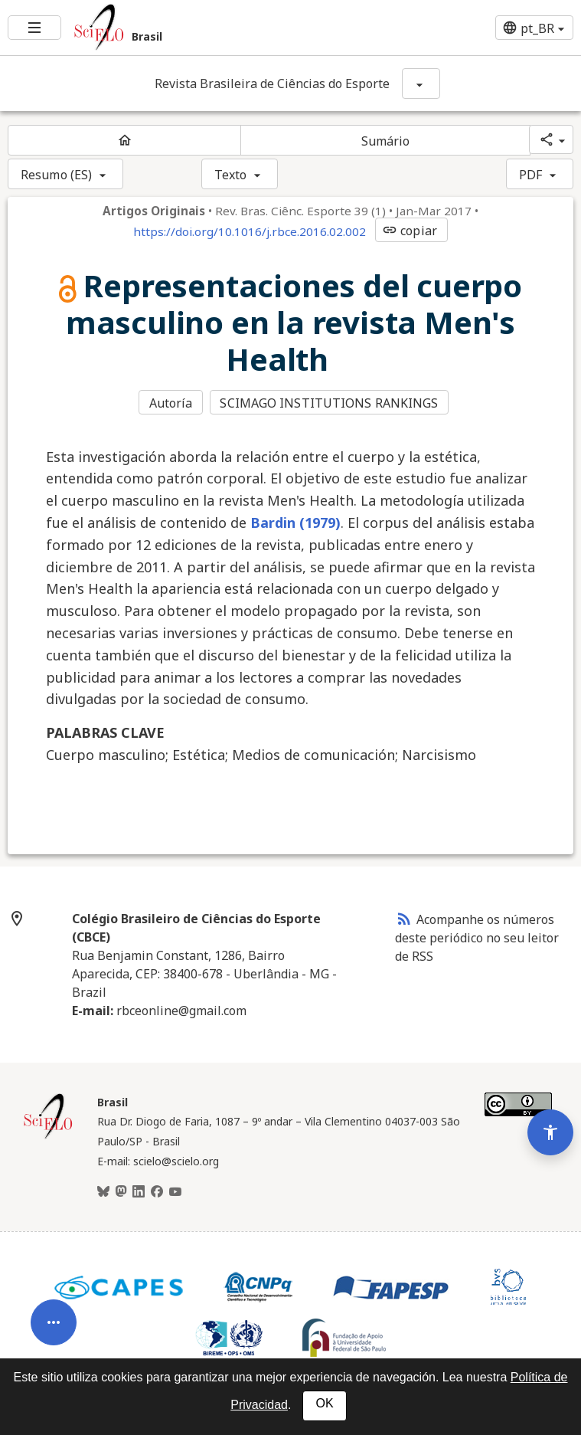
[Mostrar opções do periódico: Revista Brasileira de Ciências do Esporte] (421, 83)
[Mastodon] (121, 1190)
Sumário (385, 141)
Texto (230, 174)
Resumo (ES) (56, 174)
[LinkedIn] (138, 1190)
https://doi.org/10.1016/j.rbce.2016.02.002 (249, 231)
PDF (530, 174)
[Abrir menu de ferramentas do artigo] (54, 1312)
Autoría (171, 403)
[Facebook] (157, 1190)
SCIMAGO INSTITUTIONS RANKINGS (330, 403)
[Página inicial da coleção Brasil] (48, 1135)
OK (324, 1403)
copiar (409, 230)
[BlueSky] (103, 1190)
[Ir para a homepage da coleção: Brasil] (193, 27)
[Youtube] (175, 1190)
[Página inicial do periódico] (124, 140)
